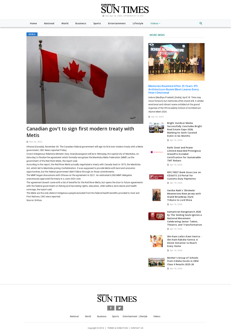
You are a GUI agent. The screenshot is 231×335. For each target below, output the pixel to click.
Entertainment (130, 316)
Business (101, 316)
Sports (115, 316)
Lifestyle (143, 316)
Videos (156, 316)
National (74, 316)
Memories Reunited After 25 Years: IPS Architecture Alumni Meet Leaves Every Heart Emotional (173, 89)
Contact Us (137, 328)
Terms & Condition (117, 328)
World (88, 316)
